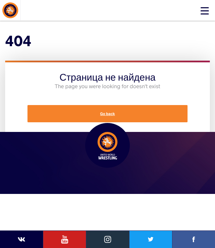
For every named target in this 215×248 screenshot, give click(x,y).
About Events (23, 18)
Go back (107, 113)
